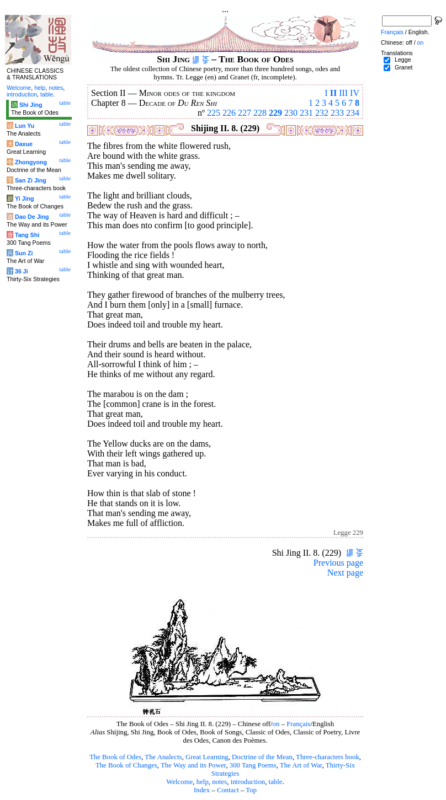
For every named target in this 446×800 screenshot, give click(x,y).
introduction (248, 782)
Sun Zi (24, 253)
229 (275, 112)
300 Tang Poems (253, 765)
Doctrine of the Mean (262, 757)
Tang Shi (27, 235)
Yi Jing (24, 198)
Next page (345, 572)
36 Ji (21, 271)
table (276, 782)
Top (251, 790)
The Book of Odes (115, 757)
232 (321, 112)
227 (244, 112)
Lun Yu (24, 125)
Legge (403, 59)
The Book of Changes (126, 765)
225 (213, 112)
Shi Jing (30, 104)
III (343, 93)
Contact (228, 790)
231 (306, 112)
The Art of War (301, 765)
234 (352, 112)
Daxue (24, 144)
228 (260, 112)
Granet (404, 67)
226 (229, 112)
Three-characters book (327, 757)
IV (354, 93)
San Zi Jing (30, 180)
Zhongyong (31, 162)
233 (337, 112)
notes (219, 782)
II (333, 93)
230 (291, 112)
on (276, 724)
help (203, 782)
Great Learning (207, 757)
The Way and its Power (193, 765)
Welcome (179, 782)
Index (202, 790)
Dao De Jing (32, 216)
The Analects (163, 757)
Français (298, 724)
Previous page (338, 562)
